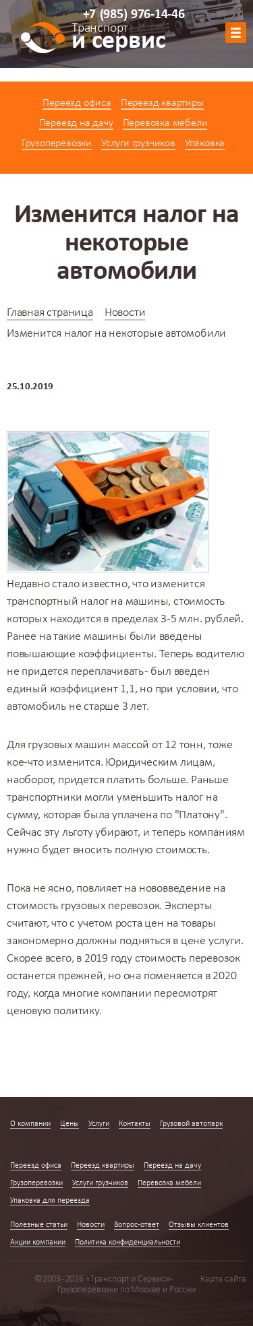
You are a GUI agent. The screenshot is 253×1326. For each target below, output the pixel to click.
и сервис (118, 38)
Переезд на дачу (76, 123)
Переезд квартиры (162, 103)
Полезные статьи (38, 1225)
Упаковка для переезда (50, 1201)
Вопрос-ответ (136, 1225)
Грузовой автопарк (191, 1124)
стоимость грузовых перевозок (83, 906)
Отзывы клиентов (199, 1225)
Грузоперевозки (57, 143)
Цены (69, 1124)
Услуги (98, 1124)
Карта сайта (223, 1279)
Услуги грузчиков (138, 143)
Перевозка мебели (165, 123)
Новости (125, 312)
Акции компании (37, 1242)
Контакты (134, 1124)
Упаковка (205, 143)
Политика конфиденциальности (127, 1242)
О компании (30, 1124)
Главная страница (50, 312)
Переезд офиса (77, 103)
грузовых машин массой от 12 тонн (115, 745)
